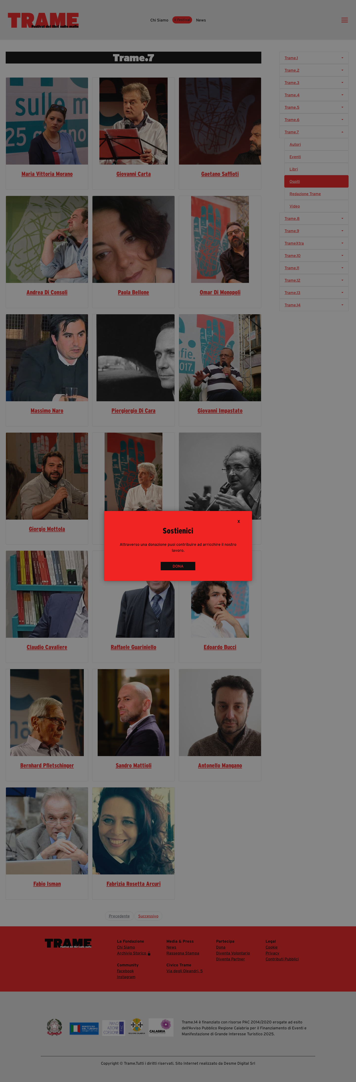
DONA (178, 566)
